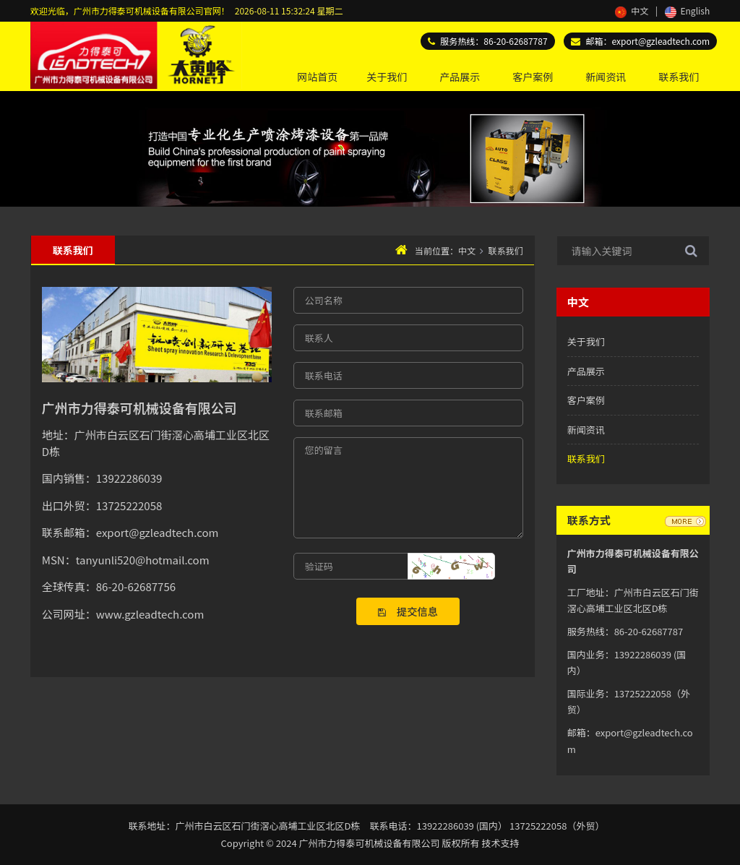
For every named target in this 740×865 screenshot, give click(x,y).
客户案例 (532, 76)
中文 (631, 10)
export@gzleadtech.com (661, 41)
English (687, 10)
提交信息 (408, 611)
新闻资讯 (605, 76)
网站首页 (317, 76)
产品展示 (459, 76)
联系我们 (678, 76)
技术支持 (500, 843)
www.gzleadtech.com (150, 613)
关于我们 (386, 76)
